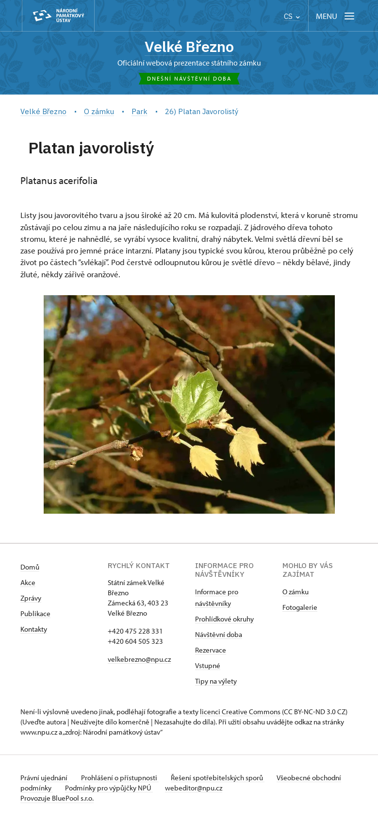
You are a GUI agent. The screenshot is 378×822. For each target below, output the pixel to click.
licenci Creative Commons (240, 713)
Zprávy (30, 599)
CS (292, 16)
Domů (29, 568)
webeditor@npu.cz (231, 789)
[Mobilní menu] (336, 16)
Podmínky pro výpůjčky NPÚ (143, 789)
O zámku (295, 593)
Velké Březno (189, 47)
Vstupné (207, 666)
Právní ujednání (44, 779)
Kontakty (33, 630)
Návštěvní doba (218, 635)
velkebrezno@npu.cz (139, 660)
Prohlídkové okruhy (224, 620)
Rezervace (210, 651)
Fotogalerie (299, 608)
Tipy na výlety (216, 682)
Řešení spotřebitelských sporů (224, 779)
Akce (27, 583)
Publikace (35, 615)
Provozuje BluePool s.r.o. (57, 799)
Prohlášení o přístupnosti (123, 779)
